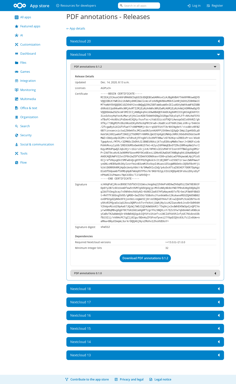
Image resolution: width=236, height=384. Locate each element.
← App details (75, 28)
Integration (25, 81)
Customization (27, 44)
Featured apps (27, 26)
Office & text (26, 108)
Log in (194, 5)
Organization (26, 117)
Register (214, 5)
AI (19, 35)
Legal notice (160, 379)
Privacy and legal (128, 379)
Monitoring (25, 90)
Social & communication (34, 144)
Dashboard (25, 54)
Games (22, 72)
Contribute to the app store (87, 379)
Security (23, 135)
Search (22, 126)
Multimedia (25, 99)
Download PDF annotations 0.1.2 (145, 258)
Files (20, 63)
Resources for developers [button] (76, 5)
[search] (139, 5)
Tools (21, 153)
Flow (21, 162)
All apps (23, 17)
